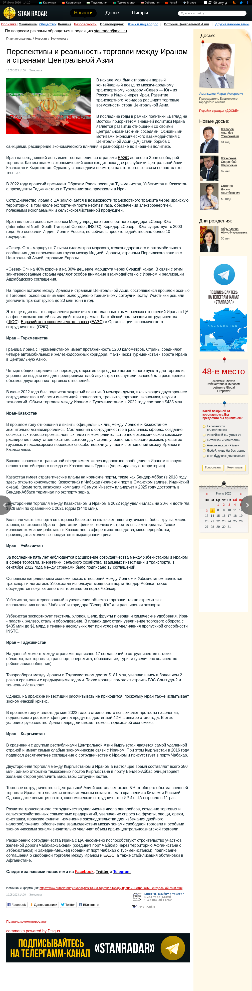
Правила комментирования (27, 921)
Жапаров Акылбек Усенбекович (230, 133)
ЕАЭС (123, 158)
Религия (64, 24)
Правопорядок (112, 24)
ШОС (12, 322)
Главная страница (19, 38)
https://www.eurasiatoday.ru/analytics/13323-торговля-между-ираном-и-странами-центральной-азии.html (111, 888)
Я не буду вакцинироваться (226, 456)
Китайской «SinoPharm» (223, 440)
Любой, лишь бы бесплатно (226, 450)
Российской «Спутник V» (224, 435)
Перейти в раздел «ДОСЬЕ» (219, 110)
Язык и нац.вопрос (143, 24)
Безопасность (85, 24)
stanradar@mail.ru (110, 31)
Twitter (102, 872)
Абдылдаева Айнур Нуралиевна (234, 230)
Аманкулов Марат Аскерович (221, 93)
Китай (173, 2)
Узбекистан (152, 2)
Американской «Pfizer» (223, 445)
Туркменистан (126, 2)
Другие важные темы (232, 24)
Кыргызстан (73, 2)
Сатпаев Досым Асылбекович (230, 189)
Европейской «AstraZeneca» (217, 428)
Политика (9, 24)
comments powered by (33, 931)
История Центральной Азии (186, 24)
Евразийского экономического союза (55, 322)
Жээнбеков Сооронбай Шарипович (229, 162)
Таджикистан (99, 2)
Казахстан (49, 2)
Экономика (28, 24)
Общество (47, 24)
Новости (41, 38)
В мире (191, 2)
